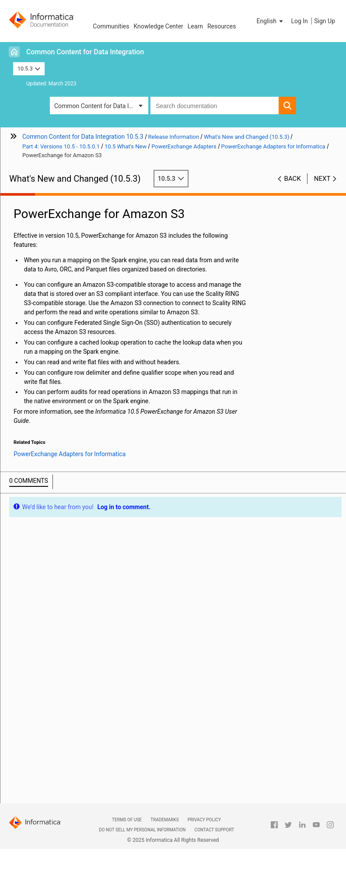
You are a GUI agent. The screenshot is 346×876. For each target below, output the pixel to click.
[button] (271, 21)
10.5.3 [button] (28, 68)
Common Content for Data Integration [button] (101, 105)
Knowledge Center (158, 26)
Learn (195, 26)
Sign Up (324, 21)
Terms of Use (127, 819)
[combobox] (214, 105)
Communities (111, 26)
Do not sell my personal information (142, 829)
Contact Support (214, 829)
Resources (221, 26)
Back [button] (292, 179)
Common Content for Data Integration (85, 52)
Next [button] (322, 179)
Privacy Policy (204, 819)
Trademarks (164, 819)
